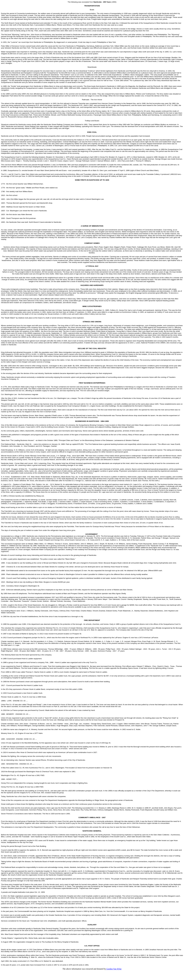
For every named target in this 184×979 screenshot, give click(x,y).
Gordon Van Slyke (114, 969)
